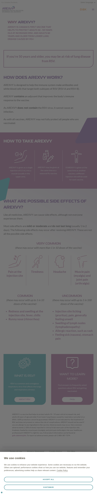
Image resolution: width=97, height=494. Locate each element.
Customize (48, 487)
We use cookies (14, 458)
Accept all (48, 479)
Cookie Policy (62, 470)
